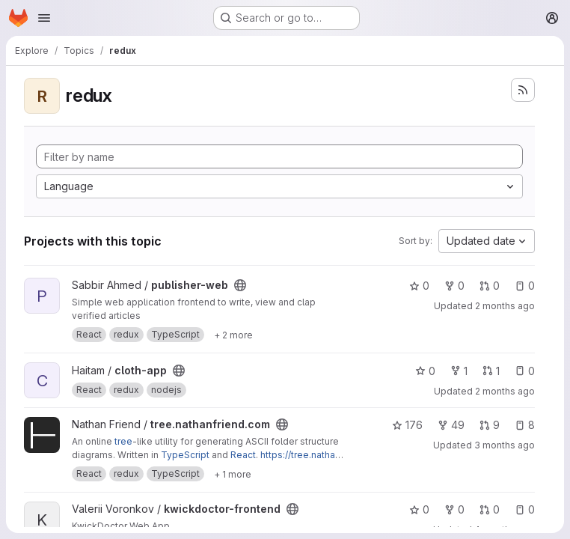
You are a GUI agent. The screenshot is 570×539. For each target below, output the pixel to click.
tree (123, 441)
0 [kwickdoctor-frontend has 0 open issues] (525, 509)
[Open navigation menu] (44, 18)
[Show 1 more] (232, 474)
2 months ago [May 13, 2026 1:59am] (505, 391)
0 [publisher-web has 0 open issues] (525, 285)
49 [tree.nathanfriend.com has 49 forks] (451, 424)
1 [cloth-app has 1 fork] (459, 371)
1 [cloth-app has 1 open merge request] (491, 371)
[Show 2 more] (233, 335)
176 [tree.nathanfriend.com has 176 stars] (407, 424)
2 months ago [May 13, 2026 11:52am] (505, 305)
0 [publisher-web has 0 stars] (419, 285)
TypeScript (185, 454)
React (243, 454)
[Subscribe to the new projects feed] (523, 90)
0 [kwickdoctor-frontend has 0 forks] (454, 509)
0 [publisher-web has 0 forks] (454, 285)
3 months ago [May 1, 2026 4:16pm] (504, 445)
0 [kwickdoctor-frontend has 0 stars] (419, 509)
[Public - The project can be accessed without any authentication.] (240, 285)
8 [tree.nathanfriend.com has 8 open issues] (525, 424)
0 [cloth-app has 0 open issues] (525, 371)
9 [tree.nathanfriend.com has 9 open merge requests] (489, 424)
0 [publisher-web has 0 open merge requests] (489, 285)
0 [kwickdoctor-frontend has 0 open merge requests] (489, 509)
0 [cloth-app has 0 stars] (425, 371)
